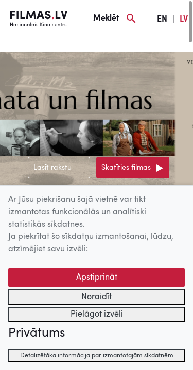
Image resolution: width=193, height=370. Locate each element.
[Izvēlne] (25, 44)
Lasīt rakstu (52, 167)
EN (162, 19)
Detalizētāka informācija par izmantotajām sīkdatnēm (96, 356)
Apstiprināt (96, 277)
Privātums (36, 333)
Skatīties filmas (126, 167)
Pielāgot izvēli (97, 314)
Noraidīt (96, 297)
